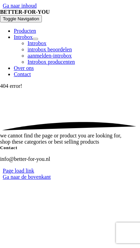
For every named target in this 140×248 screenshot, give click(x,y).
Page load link (18, 171)
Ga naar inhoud (20, 6)
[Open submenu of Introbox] (35, 39)
